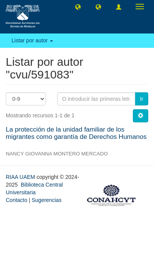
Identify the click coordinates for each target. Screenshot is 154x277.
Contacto (16, 200)
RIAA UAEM (21, 177)
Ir (141, 99)
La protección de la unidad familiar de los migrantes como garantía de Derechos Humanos (76, 133)
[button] (78, 6)
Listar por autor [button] (32, 40)
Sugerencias (46, 200)
